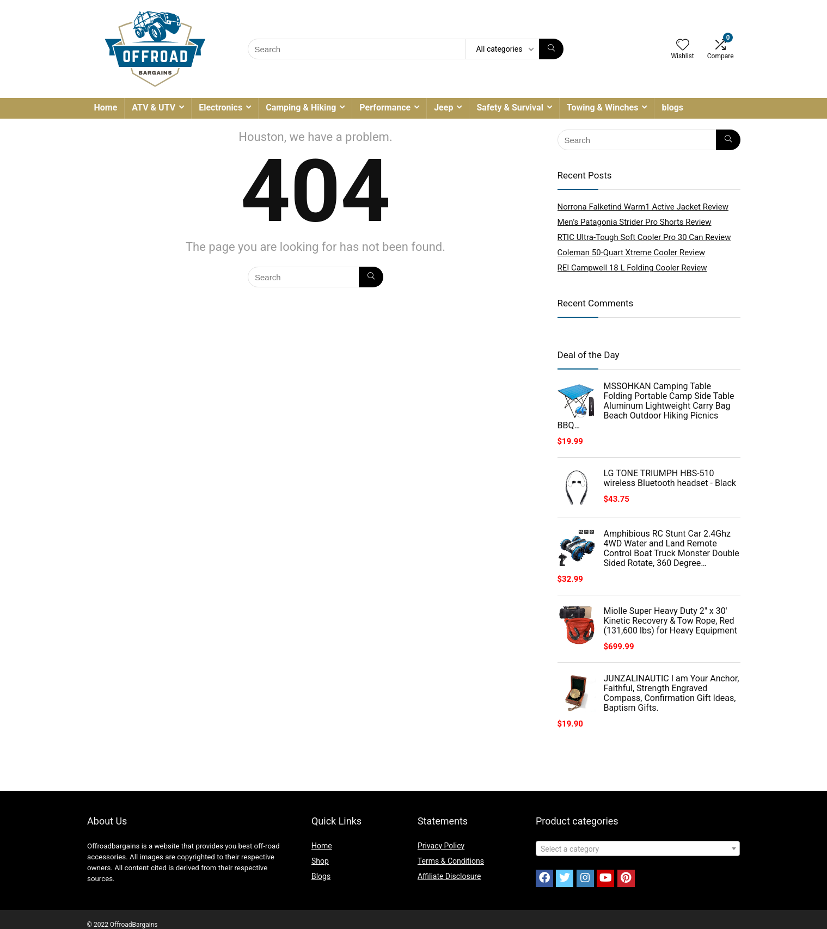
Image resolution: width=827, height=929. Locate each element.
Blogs (320, 876)
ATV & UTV (153, 107)
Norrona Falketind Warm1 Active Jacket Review (643, 207)
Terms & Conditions (451, 861)
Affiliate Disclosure (449, 876)
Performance (385, 107)
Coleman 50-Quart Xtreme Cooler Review (632, 252)
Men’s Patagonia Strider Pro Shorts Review (635, 222)
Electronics (220, 107)
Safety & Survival (509, 107)
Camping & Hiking (301, 107)
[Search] (551, 49)
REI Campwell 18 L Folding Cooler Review (632, 268)
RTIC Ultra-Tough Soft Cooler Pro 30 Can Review (644, 237)
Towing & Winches (603, 107)
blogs (672, 107)
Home (106, 107)
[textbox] (637, 849)
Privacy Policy (441, 845)
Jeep (443, 107)
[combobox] (638, 848)
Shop (320, 861)
